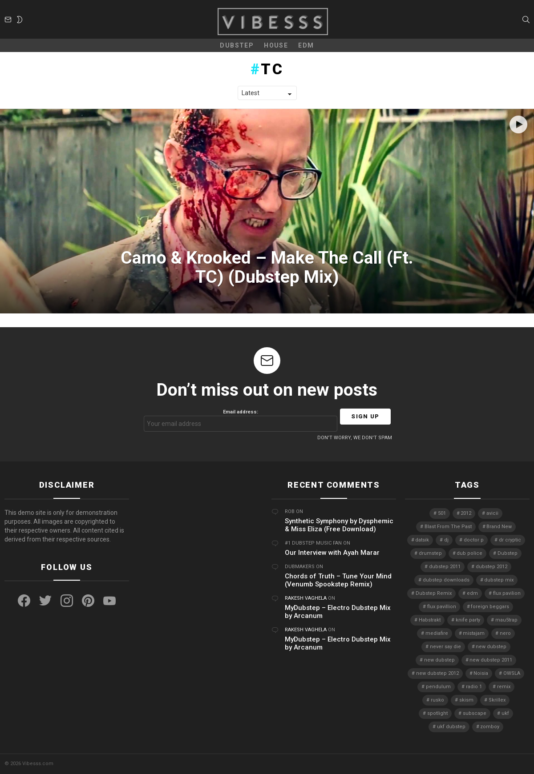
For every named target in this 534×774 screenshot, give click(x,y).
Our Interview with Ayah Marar (332, 553)
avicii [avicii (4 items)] (492, 513)
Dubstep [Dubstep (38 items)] (508, 553)
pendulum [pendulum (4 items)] (438, 687)
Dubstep (237, 45)
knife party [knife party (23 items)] (468, 620)
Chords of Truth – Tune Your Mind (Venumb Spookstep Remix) (338, 580)
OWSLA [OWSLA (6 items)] (511, 673)
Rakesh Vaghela (306, 598)
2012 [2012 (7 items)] (466, 513)
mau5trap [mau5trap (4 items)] (506, 620)
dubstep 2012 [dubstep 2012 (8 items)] (491, 566)
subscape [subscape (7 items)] (474, 713)
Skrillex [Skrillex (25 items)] (497, 700)
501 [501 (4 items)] (442, 513)
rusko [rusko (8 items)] (437, 700)
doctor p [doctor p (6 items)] (474, 540)
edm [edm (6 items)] (472, 593)
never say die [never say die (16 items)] (445, 647)
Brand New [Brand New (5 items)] (499, 526)
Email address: (241, 420)
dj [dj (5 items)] (446, 540)
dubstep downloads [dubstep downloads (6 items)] (446, 580)
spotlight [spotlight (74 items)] (437, 713)
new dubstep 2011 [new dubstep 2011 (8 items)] (490, 660)
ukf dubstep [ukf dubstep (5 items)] (451, 727)
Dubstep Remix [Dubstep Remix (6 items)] (434, 593)
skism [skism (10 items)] (466, 700)
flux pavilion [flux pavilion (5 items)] (507, 593)
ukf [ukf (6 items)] (505, 713)
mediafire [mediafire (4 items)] (436, 633)
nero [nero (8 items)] (505, 633)
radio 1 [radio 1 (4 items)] (474, 687)
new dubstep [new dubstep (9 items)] (491, 647)
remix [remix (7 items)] (503, 687)
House (276, 45)
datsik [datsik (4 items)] (422, 540)
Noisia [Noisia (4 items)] (480, 673)
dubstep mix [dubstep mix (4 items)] (499, 580)
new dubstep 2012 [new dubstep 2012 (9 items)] (437, 673)
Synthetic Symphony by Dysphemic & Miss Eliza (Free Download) (339, 525)
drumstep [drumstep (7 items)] (430, 553)
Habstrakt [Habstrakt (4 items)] (430, 620)
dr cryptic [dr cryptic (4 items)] (510, 540)
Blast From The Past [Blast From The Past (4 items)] (448, 526)
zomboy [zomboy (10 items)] (489, 727)
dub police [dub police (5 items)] (469, 553)
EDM (306, 45)
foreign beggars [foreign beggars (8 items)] (490, 607)
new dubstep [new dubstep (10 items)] (439, 660)
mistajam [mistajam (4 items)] (474, 633)
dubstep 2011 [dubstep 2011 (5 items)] (445, 566)
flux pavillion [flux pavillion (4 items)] (441, 607)
